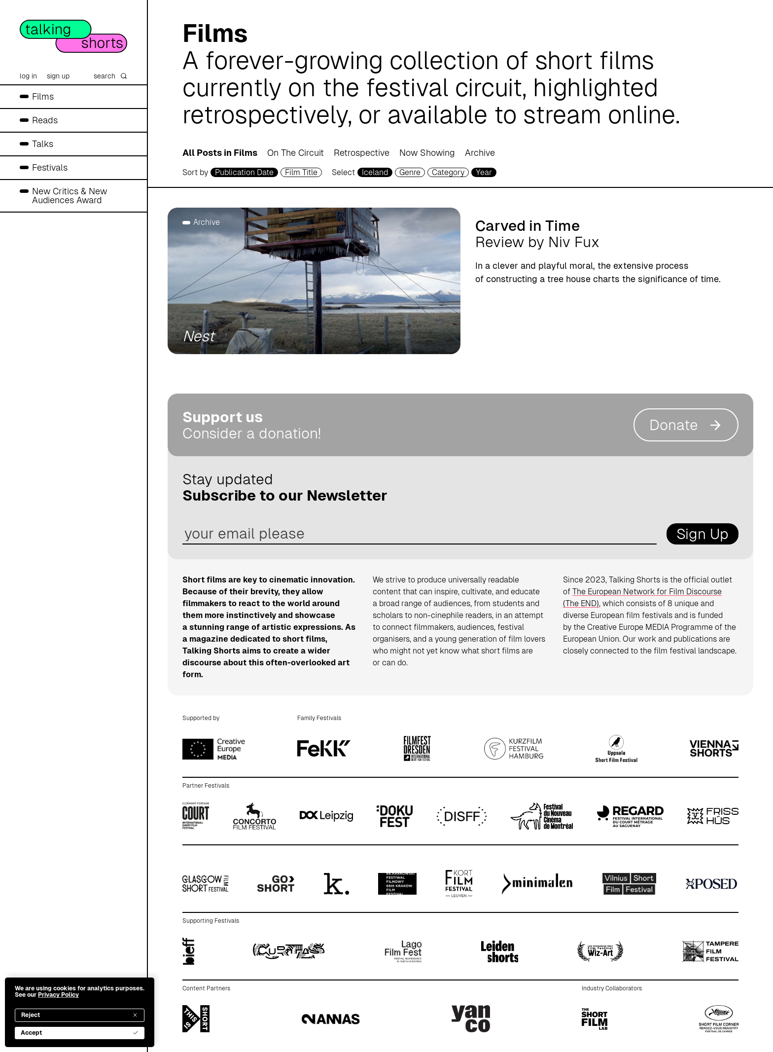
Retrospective (361, 152)
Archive (480, 152)
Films (43, 96)
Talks (42, 144)
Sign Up (702, 534)
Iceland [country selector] (375, 172)
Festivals (50, 167)
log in (28, 76)
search (110, 76)
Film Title (301, 172)
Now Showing (427, 152)
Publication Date (244, 172)
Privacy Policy (58, 994)
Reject (79, 1015)
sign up (58, 76)
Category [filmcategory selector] (448, 172)
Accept (80, 1032)
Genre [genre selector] (410, 172)
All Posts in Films (219, 152)
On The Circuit (295, 152)
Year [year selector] (484, 172)
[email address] (419, 533)
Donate (686, 425)
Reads (45, 120)
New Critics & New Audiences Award (69, 195)
